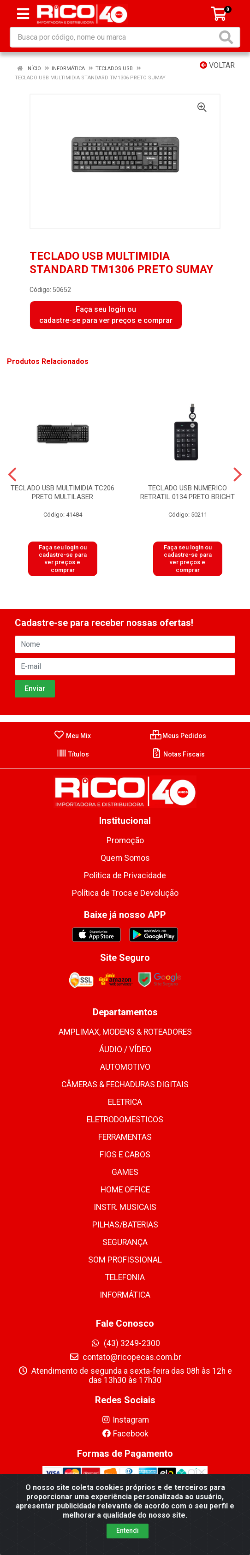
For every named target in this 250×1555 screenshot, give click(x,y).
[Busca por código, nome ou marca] (114, 37)
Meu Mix (72, 735)
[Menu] (23, 14)
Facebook (125, 1433)
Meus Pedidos (178, 735)
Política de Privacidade (125, 875)
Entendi (127, 1530)
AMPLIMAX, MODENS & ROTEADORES (125, 1032)
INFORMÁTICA (125, 1294)
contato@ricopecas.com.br (125, 1357)
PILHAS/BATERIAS (125, 1224)
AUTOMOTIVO (125, 1067)
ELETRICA (125, 1102)
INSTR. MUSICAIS (125, 1207)
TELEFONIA (125, 1277)
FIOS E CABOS (125, 1154)
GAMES (125, 1172)
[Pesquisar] (227, 37)
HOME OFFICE (125, 1189)
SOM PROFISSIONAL (125, 1259)
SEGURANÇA (125, 1242)
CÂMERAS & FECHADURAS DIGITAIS (125, 1084)
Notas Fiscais (178, 754)
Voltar (217, 65)
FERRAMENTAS (125, 1137)
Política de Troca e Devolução (125, 893)
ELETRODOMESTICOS (125, 1119)
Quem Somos (125, 858)
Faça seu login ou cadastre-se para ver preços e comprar (106, 315)
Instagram (125, 1419)
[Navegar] (12, 475)
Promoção (125, 840)
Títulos (72, 754)
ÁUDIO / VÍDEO (125, 1049)
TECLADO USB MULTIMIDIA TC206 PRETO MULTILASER (62, 492)
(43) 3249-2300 (125, 1343)
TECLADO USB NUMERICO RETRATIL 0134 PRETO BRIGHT (187, 492)
